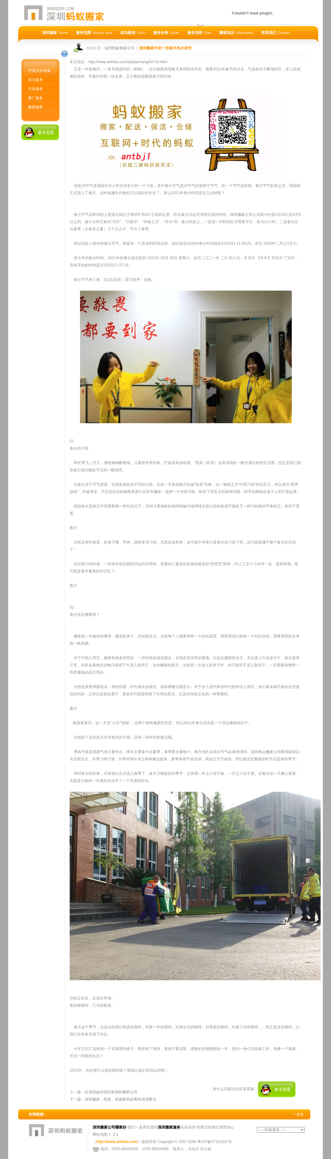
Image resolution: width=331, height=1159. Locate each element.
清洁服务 (35, 80)
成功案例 (132, 32)
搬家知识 (236, 32)
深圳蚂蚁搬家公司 (119, 48)
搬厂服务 (35, 98)
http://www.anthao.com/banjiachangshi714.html (127, 62)
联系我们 (275, 32)
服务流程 (199, 32)
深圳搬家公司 (241, 214)
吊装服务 (35, 89)
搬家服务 (35, 107)
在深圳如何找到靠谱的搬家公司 (111, 1092)
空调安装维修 (39, 70)
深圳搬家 (55, 32)
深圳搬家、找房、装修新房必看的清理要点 (120, 1099)
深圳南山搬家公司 (266, 752)
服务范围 (94, 32)
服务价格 (166, 32)
